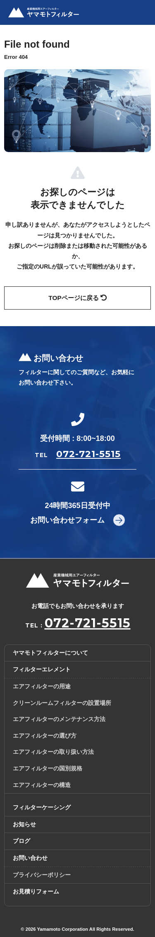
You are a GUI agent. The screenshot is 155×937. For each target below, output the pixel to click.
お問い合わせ (30, 858)
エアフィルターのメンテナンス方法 (59, 719)
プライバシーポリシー (42, 875)
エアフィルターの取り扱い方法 (53, 751)
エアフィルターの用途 (42, 686)
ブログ (21, 841)
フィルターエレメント (42, 669)
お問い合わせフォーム (67, 520)
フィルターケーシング (42, 807)
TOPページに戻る (77, 297)
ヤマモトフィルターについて (50, 652)
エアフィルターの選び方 (44, 735)
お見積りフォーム (36, 891)
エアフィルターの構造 (42, 785)
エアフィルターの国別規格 (47, 768)
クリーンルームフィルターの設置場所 (62, 703)
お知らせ (24, 824)
